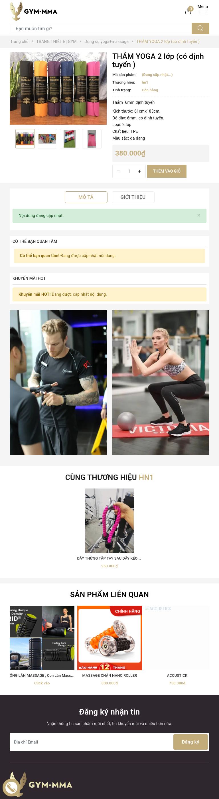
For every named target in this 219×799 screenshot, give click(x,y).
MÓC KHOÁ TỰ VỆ (26, 769)
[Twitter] (27, 669)
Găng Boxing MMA (27, 718)
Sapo (160, 792)
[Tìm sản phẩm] (101, 28)
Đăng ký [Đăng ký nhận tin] (190, 604)
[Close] (199, 215)
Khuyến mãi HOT (29, 278)
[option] (58, 88)
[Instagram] (50, 669)
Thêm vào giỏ (167, 171)
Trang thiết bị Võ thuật (30, 728)
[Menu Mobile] (204, 11)
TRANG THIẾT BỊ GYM (30, 708)
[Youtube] (38, 669)
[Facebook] (15, 669)
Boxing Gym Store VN (176, 702)
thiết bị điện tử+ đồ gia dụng (36, 748)
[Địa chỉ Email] (109, 604)
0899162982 (110, 708)
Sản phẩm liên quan (109, 456)
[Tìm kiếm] (200, 28)
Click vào (42, 545)
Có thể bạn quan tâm (35, 241)
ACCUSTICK (177, 537)
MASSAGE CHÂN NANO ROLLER (109, 537)
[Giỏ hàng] (188, 11)
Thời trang (19, 738)
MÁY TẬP (18, 759)
